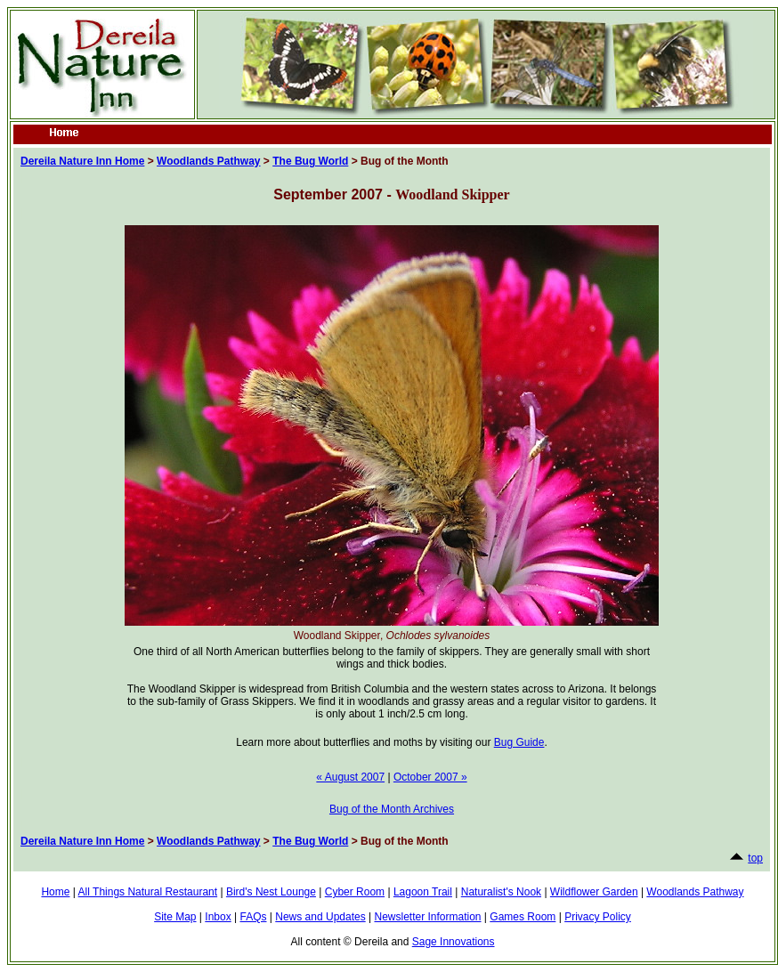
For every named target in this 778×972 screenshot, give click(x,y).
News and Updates (320, 917)
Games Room (522, 917)
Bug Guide (519, 742)
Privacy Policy (597, 917)
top (755, 858)
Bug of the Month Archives (391, 809)
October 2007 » (430, 777)
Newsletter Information (427, 917)
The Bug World (310, 161)
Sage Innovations (453, 942)
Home (55, 892)
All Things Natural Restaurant (148, 892)
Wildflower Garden (594, 892)
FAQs (252, 917)
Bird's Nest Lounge (271, 892)
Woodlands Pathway (208, 161)
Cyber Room (355, 892)
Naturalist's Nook (501, 892)
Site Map (175, 917)
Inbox (218, 917)
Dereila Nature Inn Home (82, 161)
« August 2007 (350, 777)
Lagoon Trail (422, 892)
